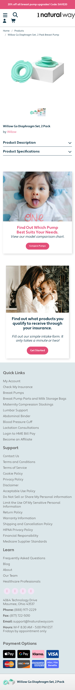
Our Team (10, 576)
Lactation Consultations (21, 428)
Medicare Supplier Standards (25, 542)
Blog (6, 564)
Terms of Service (15, 468)
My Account (11, 381)
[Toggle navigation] (5, 15)
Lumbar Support (15, 410)
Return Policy (12, 512)
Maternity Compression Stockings (28, 404)
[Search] (15, 15)
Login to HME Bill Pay (19, 434)
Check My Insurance (18, 387)
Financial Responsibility (20, 536)
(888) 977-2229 (25, 610)
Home (6, 30)
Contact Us (11, 456)
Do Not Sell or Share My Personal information (37, 497)
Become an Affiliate (17, 439)
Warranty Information (19, 518)
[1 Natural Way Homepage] (56, 15)
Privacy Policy (13, 479)
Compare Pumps (37, 246)
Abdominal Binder (16, 416)
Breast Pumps (13, 393)
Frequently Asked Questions (24, 558)
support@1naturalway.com (33, 621)
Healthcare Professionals (21, 581)
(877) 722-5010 (20, 616)
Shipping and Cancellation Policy (27, 524)
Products (19, 30)
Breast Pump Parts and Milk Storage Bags (34, 399)
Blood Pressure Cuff (17, 422)
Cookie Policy (13, 474)
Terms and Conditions (19, 462)
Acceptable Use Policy (19, 491)
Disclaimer (11, 485)
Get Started (37, 350)
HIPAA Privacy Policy (18, 530)
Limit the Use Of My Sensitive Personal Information (31, 505)
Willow (11, 132)
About (7, 570)
